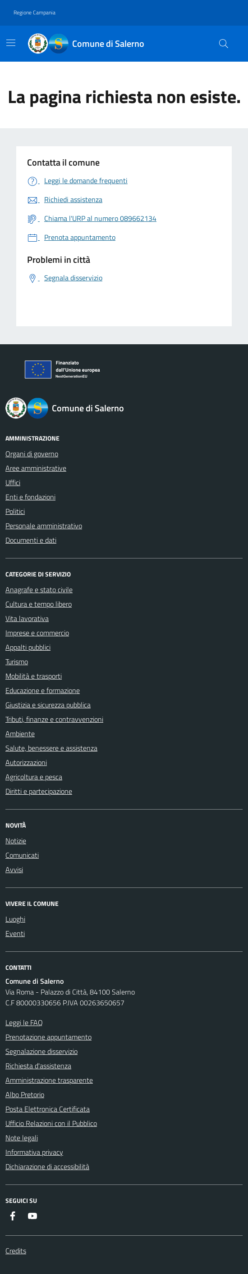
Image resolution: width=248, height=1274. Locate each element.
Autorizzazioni (26, 762)
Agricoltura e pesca (33, 776)
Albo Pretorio (24, 1094)
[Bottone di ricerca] (223, 43)
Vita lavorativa (27, 618)
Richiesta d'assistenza (38, 1065)
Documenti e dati (30, 540)
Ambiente (20, 733)
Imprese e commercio (37, 632)
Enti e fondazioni (30, 496)
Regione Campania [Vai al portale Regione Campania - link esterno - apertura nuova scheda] (34, 12)
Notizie (15, 840)
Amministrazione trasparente (49, 1080)
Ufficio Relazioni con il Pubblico (51, 1123)
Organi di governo (31, 453)
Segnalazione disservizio (41, 1051)
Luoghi (15, 919)
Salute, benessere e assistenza (51, 748)
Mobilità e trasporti (33, 676)
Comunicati (22, 855)
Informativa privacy (34, 1152)
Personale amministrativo (43, 525)
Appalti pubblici (28, 647)
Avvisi (14, 869)
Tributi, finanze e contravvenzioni (54, 719)
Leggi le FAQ (24, 1022)
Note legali (21, 1137)
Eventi (15, 933)
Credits (15, 1250)
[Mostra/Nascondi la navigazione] (10, 42)
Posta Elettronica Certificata (47, 1108)
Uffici (12, 482)
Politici (15, 511)
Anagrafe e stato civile (39, 589)
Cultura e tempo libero (38, 604)
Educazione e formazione (42, 690)
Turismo (16, 661)
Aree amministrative (35, 468)
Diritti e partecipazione (38, 791)
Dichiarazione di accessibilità (47, 1166)
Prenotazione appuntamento (48, 1036)
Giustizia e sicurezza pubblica (48, 704)
